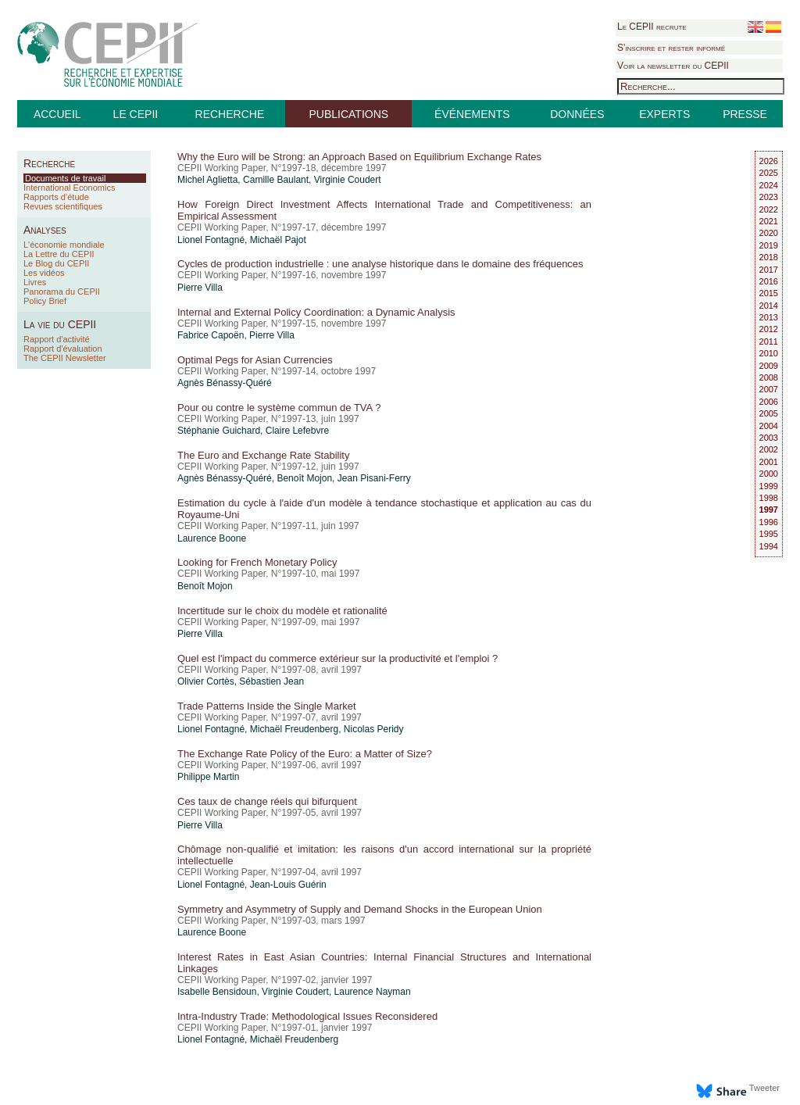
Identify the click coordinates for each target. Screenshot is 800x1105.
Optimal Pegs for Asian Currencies (255, 360)
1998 (768, 497)
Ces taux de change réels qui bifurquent (267, 801)
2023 (768, 197)
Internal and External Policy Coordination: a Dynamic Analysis (316, 312)
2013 (768, 317)
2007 (768, 389)
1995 (768, 533)
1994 (768, 546)
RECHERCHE (230, 114)
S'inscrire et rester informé (671, 47)
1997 (768, 509)
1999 (768, 486)
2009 (768, 365)
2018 (768, 257)
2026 (768, 161)
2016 (768, 281)
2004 (768, 426)
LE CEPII (136, 114)
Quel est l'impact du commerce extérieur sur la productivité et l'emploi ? (337, 658)
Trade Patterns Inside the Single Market (266, 706)
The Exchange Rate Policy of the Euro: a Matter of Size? (304, 754)
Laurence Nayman (372, 991)
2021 (768, 221)
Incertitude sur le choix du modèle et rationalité (282, 611)
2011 (768, 341)
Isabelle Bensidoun (216, 991)
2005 (768, 413)
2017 (768, 269)
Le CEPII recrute (652, 26)
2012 (768, 329)
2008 (768, 377)
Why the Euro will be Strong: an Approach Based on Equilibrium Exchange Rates (359, 157)
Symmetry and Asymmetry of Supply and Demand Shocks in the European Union (359, 909)
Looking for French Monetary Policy (257, 562)
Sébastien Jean (271, 681)
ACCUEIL (57, 114)
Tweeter (764, 1087)
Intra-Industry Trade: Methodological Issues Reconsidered (307, 1016)
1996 (768, 522)
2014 (768, 305)
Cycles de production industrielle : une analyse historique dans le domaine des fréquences (380, 264)
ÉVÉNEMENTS (471, 114)
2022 (768, 209)
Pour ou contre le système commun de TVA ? (278, 407)
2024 (768, 185)
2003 (768, 437)
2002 (768, 449)
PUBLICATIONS (348, 114)
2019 (768, 245)
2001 (768, 462)
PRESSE (745, 114)
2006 (768, 401)
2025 (768, 172)
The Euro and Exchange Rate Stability (263, 455)
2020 (768, 233)
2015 (768, 293)
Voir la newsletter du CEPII (673, 65)
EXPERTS (664, 114)
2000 (768, 473)
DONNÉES (577, 114)
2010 (768, 353)
